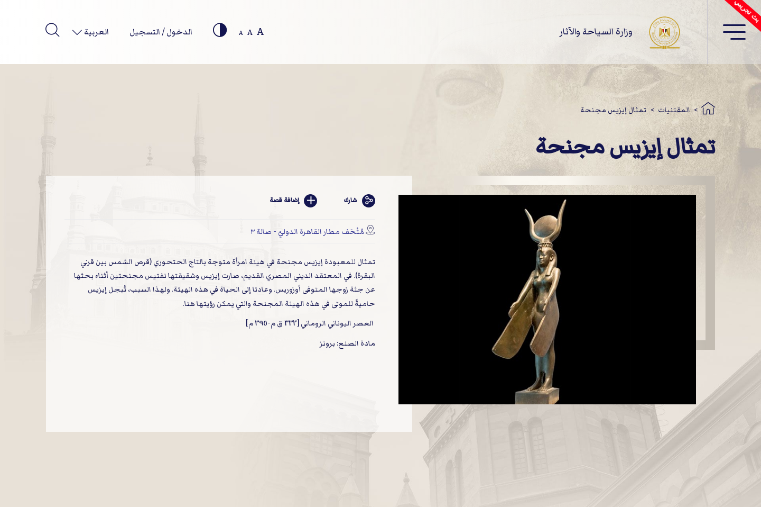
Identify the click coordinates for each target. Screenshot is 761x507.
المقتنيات (674, 109)
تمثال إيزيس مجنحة (613, 109)
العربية (95, 31)
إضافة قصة (293, 200)
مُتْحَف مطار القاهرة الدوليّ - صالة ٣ (307, 231)
